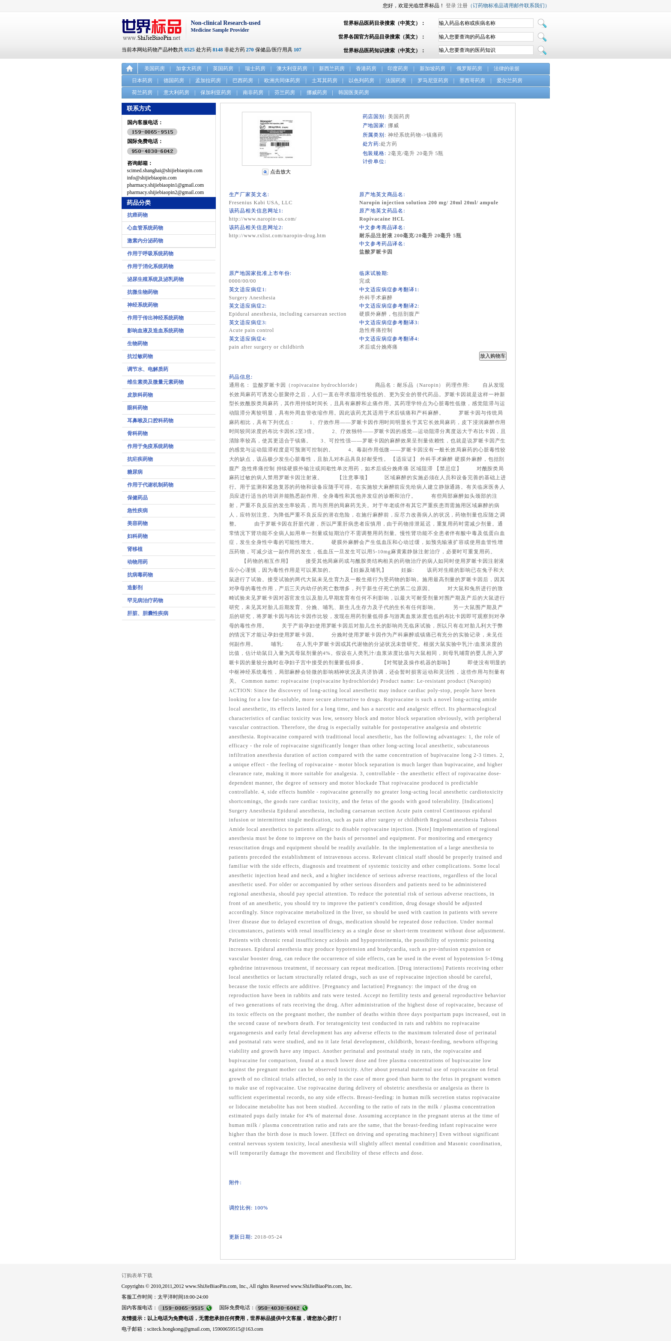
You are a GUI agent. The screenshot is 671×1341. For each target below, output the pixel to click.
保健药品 (137, 498)
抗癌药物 (137, 215)
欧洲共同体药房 (282, 81)
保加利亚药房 (215, 93)
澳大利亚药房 (292, 69)
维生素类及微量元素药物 (155, 382)
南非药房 (253, 93)
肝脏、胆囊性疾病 (147, 613)
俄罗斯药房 (469, 69)
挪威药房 (317, 93)
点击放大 (280, 172)
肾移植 (135, 549)
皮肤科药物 (140, 395)
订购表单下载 (137, 1275)
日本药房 (142, 81)
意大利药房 (176, 93)
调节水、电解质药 (147, 369)
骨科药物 (137, 433)
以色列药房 (361, 81)
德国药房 (174, 81)
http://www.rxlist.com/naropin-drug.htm (277, 236)
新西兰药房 (332, 69)
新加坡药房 (432, 69)
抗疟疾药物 (140, 459)
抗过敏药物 (140, 356)
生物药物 (137, 343)
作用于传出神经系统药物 (155, 318)
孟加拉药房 (208, 81)
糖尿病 (135, 472)
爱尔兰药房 (509, 81)
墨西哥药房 (472, 81)
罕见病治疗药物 (145, 600)
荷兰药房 (142, 93)
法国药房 (395, 81)
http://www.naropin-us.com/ (263, 219)
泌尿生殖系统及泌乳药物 (155, 279)
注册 (462, 6)
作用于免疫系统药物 (150, 446)
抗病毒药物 (140, 575)
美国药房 (154, 69)
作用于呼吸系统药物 (150, 254)
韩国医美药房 (353, 93)
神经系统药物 (142, 305)
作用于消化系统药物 (150, 266)
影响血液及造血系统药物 (155, 331)
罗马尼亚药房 (433, 81)
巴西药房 (243, 81)
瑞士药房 (255, 69)
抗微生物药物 (142, 292)
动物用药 (137, 562)
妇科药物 (137, 536)
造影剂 (135, 588)
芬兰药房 (284, 93)
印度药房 (398, 69)
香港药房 (366, 69)
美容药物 (137, 523)
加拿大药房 (189, 69)
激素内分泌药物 (145, 241)
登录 (451, 6)
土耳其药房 (324, 81)
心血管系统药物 (145, 228)
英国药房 (223, 69)
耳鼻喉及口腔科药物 (150, 421)
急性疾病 (137, 511)
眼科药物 (137, 408)
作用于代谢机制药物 (150, 485)
